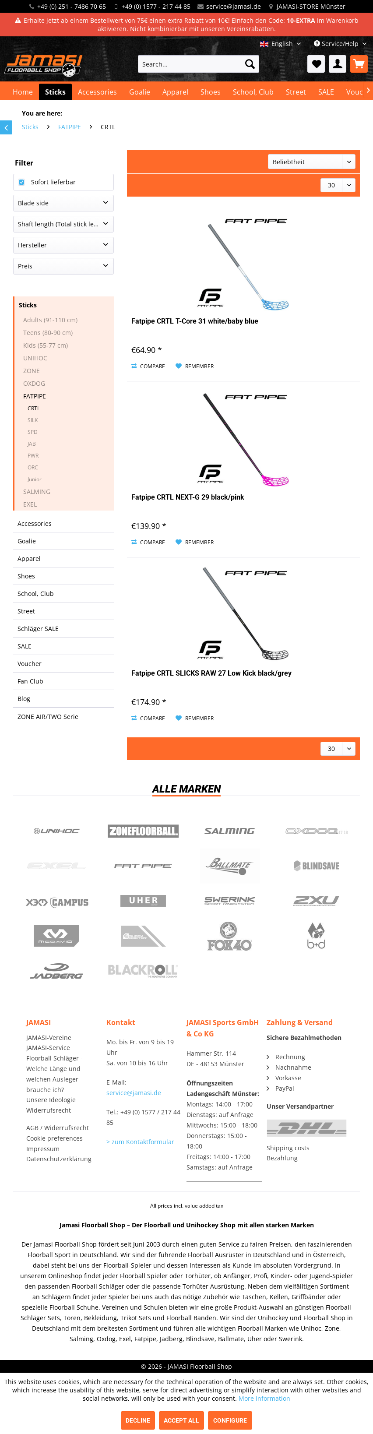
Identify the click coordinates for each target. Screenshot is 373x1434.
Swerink (230, 901)
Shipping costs (288, 1148)
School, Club (36, 593)
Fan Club (30, 681)
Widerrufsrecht (48, 1110)
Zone (143, 831)
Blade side (33, 203)
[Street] (296, 92)
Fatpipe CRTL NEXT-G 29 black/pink (187, 497)
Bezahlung (282, 1158)
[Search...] (198, 64)
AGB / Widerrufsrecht (57, 1128)
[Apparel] (175, 92)
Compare (148, 366)
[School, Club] (253, 92)
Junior (35, 479)
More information (264, 1398)
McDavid (56, 936)
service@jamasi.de (233, 6)
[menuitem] (198, 64)
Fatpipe (143, 866)
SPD (33, 432)
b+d (316, 936)
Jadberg (56, 971)
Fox (230, 936)
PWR (33, 455)
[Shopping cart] (359, 64)
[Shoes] (210, 92)
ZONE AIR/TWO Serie (48, 716)
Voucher (30, 663)
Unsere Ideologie (51, 1100)
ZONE (31, 370)
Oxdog (316, 831)
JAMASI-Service (48, 1047)
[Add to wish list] (195, 366)
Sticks (28, 305)
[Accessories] (97, 92)
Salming (230, 831)
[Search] (250, 64)
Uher (143, 901)
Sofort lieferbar (53, 182)
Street (26, 611)
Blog (24, 698)
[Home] (23, 92)
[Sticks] (55, 92)
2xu (316, 901)
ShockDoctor (143, 936)
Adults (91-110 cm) (50, 320)
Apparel (29, 558)
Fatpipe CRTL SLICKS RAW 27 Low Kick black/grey (211, 673)
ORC (33, 467)
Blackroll (143, 971)
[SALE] (326, 92)
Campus (56, 901)
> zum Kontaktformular (140, 1142)
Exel (56, 866)
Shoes (26, 576)
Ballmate (230, 866)
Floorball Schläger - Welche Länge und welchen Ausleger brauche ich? (54, 1073)
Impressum (43, 1149)
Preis (25, 266)
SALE (25, 646)
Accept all (181, 1420)
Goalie (27, 541)
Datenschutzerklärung (58, 1159)
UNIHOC (35, 358)
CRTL (34, 408)
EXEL (30, 504)
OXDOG (34, 383)
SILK (33, 420)
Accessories (35, 523)
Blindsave (316, 866)
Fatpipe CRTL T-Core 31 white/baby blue (194, 321)
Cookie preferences (54, 1138)
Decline (138, 1420)
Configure (230, 1420)
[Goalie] (139, 92)
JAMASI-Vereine (48, 1037)
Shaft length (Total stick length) (63, 224)
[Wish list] (316, 64)
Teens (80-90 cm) (48, 332)
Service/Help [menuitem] (337, 43)
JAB (32, 443)
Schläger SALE (38, 628)
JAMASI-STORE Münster (311, 6)
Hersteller (32, 245)
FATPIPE (34, 396)
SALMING (36, 491)
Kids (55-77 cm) (45, 345)
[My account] (337, 64)
